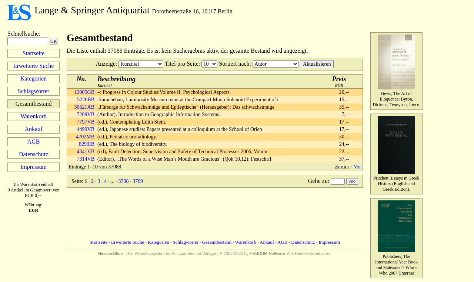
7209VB (85, 114)
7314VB (85, 159)
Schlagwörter (33, 91)
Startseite (34, 53)
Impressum (33, 167)
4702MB (85, 137)
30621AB (84, 107)
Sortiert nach (234, 63)
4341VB (85, 151)
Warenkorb (33, 116)
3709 (138, 181)
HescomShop (110, 253)
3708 (123, 181)
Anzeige (106, 63)
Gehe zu (318, 181)
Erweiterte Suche (33, 66)
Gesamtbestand (216, 242)
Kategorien (33, 78)
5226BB (85, 99)
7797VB (85, 122)
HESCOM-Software (267, 253)
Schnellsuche (23, 33)
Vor (357, 167)
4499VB (85, 129)
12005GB (84, 92)
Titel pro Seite (181, 63)
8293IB (86, 144)
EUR (339, 81)
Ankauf (34, 129)
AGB (33, 141)
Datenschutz (33, 154)
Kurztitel (116, 81)
